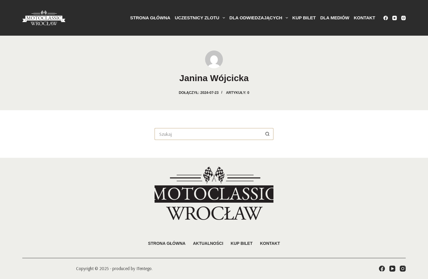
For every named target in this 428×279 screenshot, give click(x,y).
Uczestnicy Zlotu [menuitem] (201, 17)
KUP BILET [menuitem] (304, 17)
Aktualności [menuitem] (208, 243)
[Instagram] (403, 18)
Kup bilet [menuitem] (242, 243)
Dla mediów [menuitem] (335, 17)
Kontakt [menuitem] (364, 17)
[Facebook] (385, 18)
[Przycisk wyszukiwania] (267, 134)
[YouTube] (394, 18)
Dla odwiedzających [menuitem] (259, 17)
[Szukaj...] (208, 134)
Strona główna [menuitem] (150, 17)
